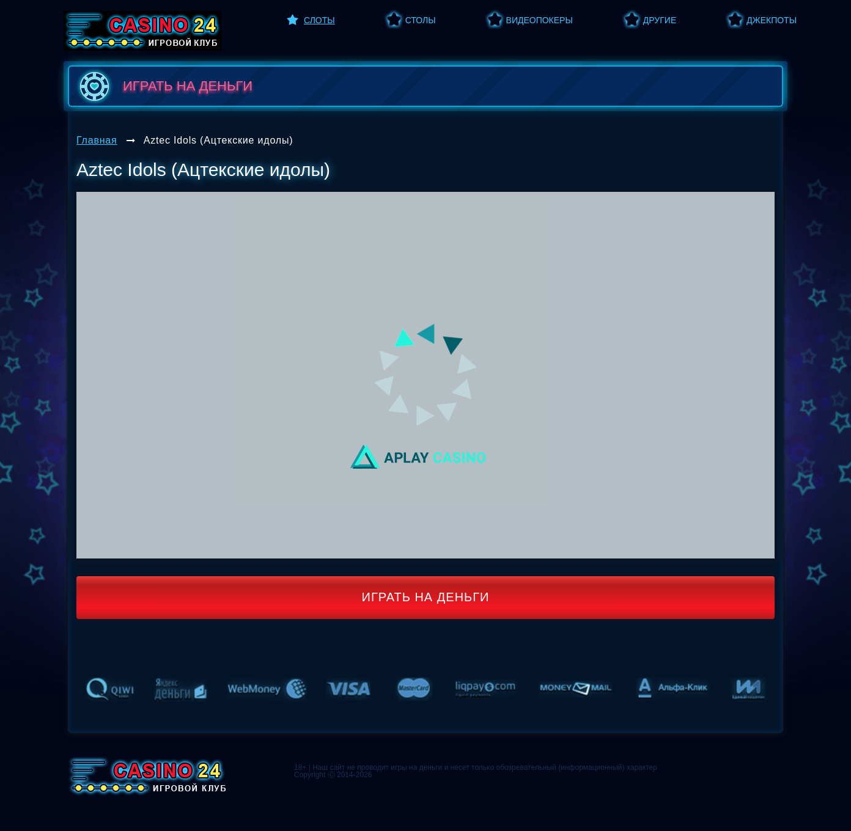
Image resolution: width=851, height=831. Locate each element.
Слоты (319, 20)
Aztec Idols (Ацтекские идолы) (218, 140)
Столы (420, 20)
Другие (659, 20)
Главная (96, 140)
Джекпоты (771, 20)
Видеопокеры (539, 20)
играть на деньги (163, 86)
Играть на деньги (426, 597)
